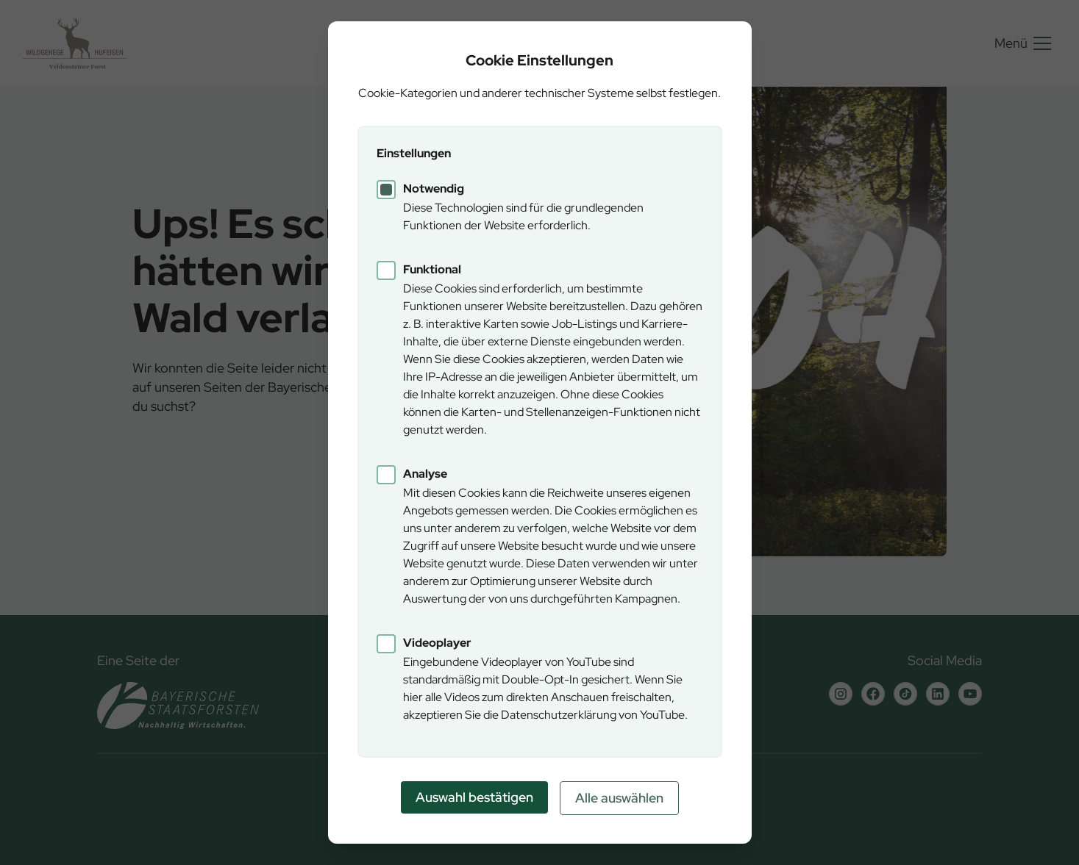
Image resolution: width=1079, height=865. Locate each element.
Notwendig (433, 188)
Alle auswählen (619, 797)
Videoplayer (437, 642)
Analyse (425, 473)
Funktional (432, 269)
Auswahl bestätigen (474, 797)
